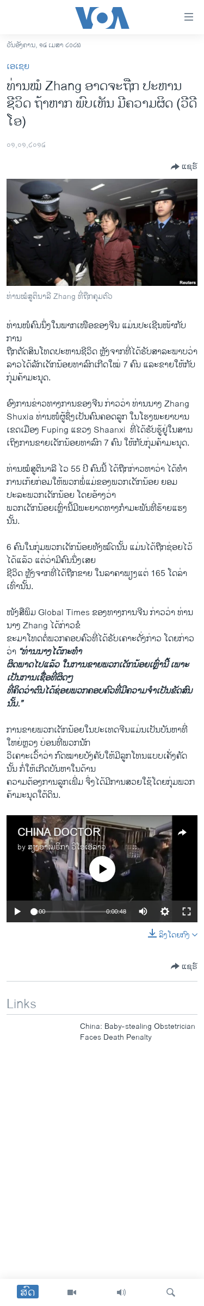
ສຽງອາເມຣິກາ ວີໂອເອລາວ (67, 847)
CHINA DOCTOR (58, 833)
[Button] (184, 166)
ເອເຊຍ (18, 66)
